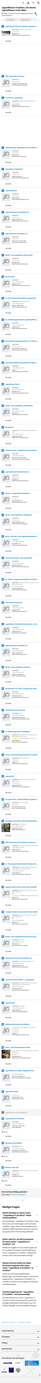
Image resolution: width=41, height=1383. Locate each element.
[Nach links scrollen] (3, 20)
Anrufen (8, 41)
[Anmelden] (28, 2)
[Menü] (38, 2)
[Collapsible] (37, 1215)
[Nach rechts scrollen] (37, 20)
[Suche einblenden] (23, 2)
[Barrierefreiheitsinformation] (33, 2)
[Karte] (35, 13)
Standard (8, 15)
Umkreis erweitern (17, 1194)
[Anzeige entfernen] (39, 1375)
